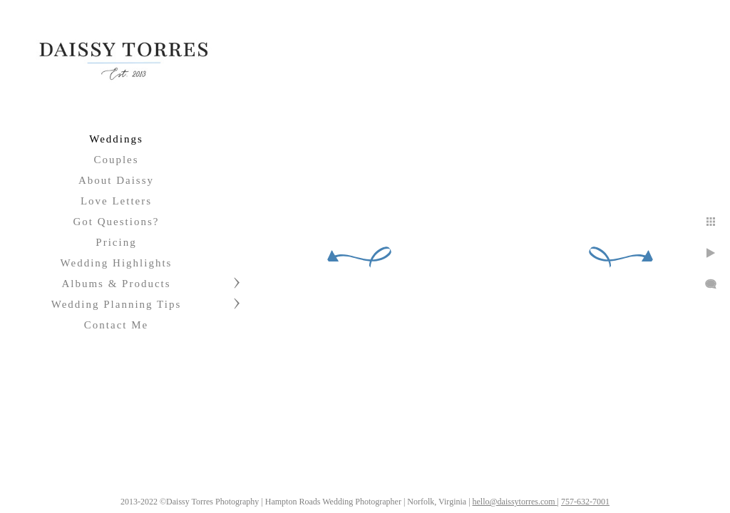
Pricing (116, 242)
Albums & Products (115, 283)
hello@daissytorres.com (577, 497)
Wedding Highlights (117, 263)
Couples (115, 159)
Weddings (116, 139)
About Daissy (116, 180)
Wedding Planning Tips (116, 304)
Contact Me (116, 325)
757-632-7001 (647, 497)
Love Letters (116, 201)
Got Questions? (116, 221)
